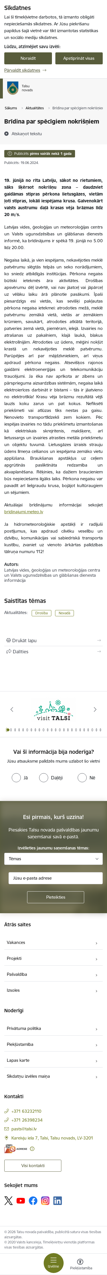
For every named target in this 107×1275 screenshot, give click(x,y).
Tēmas (15, 858)
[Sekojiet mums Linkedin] (57, 1200)
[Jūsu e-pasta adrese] (56, 878)
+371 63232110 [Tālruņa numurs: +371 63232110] (26, 1111)
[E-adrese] (15, 1148)
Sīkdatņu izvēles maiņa (28, 1076)
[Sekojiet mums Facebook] (33, 1200)
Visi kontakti (33, 1165)
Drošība (41, 613)
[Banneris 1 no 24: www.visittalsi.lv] (53, 709)
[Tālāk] (95, 709)
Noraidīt (28, 58)
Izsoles (13, 990)
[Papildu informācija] (32, 1149)
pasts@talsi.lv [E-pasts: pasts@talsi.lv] (24, 1129)
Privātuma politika (24, 1028)
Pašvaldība (17, 974)
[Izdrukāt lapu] (53, 640)
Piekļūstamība (20, 1044)
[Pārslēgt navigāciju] (54, 1263)
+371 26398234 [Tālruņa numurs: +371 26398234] (27, 1120)
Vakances (16, 942)
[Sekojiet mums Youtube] (21, 1200)
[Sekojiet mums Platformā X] (8, 1200)
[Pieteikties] (55, 897)
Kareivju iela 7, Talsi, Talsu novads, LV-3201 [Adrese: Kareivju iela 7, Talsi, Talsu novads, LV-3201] (52, 1138)
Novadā (64, 613)
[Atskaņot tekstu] (27, 133)
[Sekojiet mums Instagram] (45, 1200)
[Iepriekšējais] (12, 709)
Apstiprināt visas (78, 58)
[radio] (20, 777)
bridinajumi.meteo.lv (23, 511)
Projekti (14, 958)
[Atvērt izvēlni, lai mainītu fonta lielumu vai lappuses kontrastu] (80, 1265)
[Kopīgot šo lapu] (53, 651)
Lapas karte (18, 1060)
